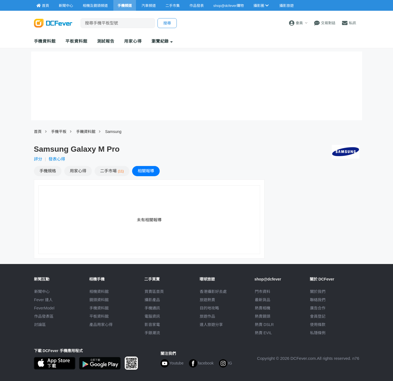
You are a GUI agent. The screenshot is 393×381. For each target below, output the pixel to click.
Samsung (113, 131)
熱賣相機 (262, 308)
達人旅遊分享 (211, 324)
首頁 (38, 131)
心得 (78, 170)
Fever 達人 (43, 300)
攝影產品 (152, 300)
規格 (47, 170)
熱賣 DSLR (264, 324)
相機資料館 (99, 291)
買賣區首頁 (154, 291)
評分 (38, 159)
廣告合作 (317, 308)
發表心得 (57, 159)
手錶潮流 (152, 333)
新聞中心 (42, 291)
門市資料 (262, 291)
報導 (146, 170)
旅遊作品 (207, 316)
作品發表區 (44, 316)
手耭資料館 (85, 131)
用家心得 (133, 41)
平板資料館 (76, 41)
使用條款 (317, 324)
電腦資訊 (152, 316)
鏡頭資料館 (99, 300)
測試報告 (106, 41)
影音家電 (152, 324)
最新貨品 (262, 300)
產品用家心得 (101, 324)
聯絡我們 (317, 300)
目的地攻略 (209, 308)
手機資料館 (45, 41)
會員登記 (317, 316)
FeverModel (44, 308)
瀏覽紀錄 (162, 41)
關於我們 (317, 291)
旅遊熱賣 (207, 300)
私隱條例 (317, 333)
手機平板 (58, 131)
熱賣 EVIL (263, 333)
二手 (112, 170)
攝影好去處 (213, 291)
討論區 (40, 324)
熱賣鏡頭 (262, 316)
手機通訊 (152, 308)
